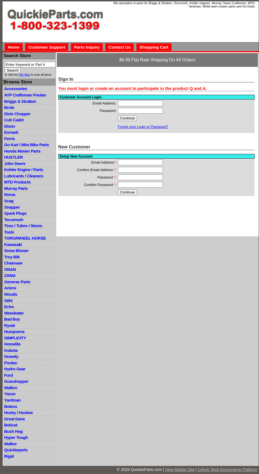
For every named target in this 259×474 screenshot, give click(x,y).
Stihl (8, 300)
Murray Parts (16, 188)
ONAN (10, 269)
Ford (8, 375)
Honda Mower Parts (22, 151)
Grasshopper (16, 381)
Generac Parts (17, 281)
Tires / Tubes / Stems (23, 225)
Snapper (12, 207)
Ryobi (9, 325)
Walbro (10, 387)
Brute (9, 107)
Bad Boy (12, 319)
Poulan (10, 362)
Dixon (9, 126)
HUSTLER (13, 157)
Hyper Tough (16, 437)
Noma (9, 194)
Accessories (15, 88)
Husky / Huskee (18, 412)
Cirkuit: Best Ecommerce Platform (227, 469)
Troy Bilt (11, 257)
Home (13, 47)
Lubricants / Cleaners (23, 176)
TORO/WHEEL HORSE (25, 238)
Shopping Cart (153, 47)
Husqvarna (14, 331)
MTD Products (17, 182)
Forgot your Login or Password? (143, 127)
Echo (9, 306)
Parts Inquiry (87, 47)
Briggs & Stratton (20, 101)
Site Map (24, 74)
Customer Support (46, 47)
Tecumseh (13, 219)
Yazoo (9, 393)
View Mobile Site (179, 469)
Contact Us (120, 47)
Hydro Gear (14, 368)
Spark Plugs (15, 213)
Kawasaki (13, 244)
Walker (10, 443)
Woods (10, 294)
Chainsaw (13, 263)
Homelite (12, 344)
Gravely (11, 356)
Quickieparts (16, 449)
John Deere (14, 163)
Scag (9, 200)
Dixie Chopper (17, 113)
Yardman (12, 400)
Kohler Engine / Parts (23, 169)
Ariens (10, 288)
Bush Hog (13, 431)
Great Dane (14, 419)
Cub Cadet (13, 119)
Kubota (11, 350)
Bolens (10, 406)
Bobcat (10, 425)
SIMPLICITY (15, 338)
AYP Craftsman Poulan (25, 95)
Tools (9, 232)
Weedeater (14, 313)
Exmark (11, 132)
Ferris (9, 138)
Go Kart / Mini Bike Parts (26, 144)
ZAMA (9, 275)
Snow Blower (16, 250)
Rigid (9, 456)
